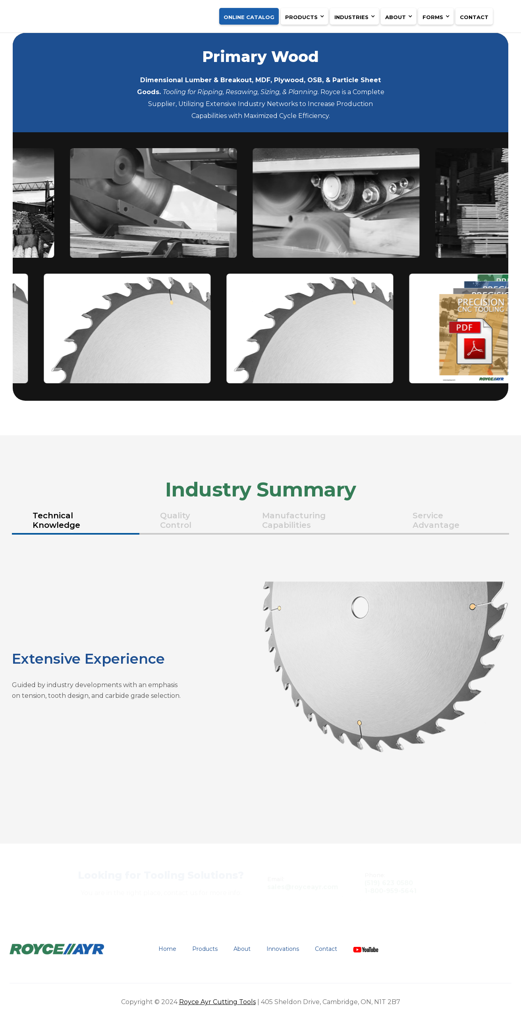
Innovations (282, 948)
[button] (304, 16)
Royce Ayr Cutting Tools (217, 1002)
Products (205, 948)
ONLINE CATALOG (249, 17)
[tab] (75, 521)
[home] (83, 14)
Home (167, 948)
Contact (474, 17)
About (242, 948)
